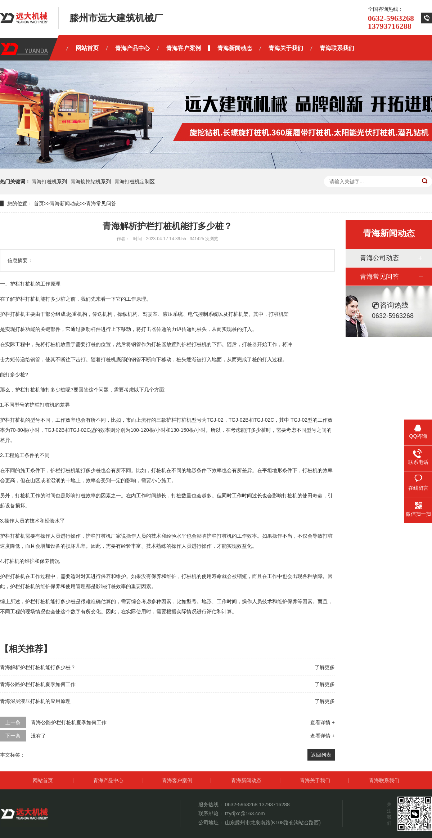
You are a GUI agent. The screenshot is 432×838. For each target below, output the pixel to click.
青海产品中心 (108, 780)
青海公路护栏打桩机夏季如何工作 (38, 684)
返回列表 (321, 755)
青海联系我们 (384, 780)
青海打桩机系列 (49, 181)
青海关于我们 (315, 780)
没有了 (38, 736)
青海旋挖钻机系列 (91, 181)
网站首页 (43, 780)
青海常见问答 (101, 203)
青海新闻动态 (65, 203)
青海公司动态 (379, 257)
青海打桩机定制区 (134, 181)
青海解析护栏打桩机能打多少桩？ (38, 667)
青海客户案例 (177, 780)
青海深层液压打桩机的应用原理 (35, 701)
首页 (39, 203)
